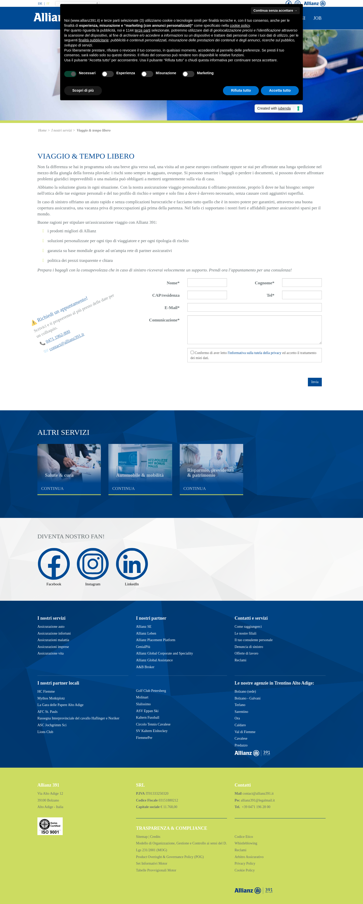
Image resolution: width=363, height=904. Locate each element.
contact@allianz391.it (258, 793)
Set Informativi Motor (151, 863)
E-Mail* (172, 307)
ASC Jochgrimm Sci (51, 725)
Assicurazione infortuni (54, 633)
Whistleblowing (246, 843)
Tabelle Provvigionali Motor (156, 870)
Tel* (271, 295)
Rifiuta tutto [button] (241, 90)
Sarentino (241, 712)
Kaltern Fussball (147, 717)
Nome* (173, 283)
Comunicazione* (164, 320)
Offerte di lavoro (246, 653)
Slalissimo (143, 704)
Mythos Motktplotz (51, 698)
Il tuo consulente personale (254, 640)
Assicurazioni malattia (53, 640)
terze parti (142, 30)
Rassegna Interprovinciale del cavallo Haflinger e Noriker (78, 718)
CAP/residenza (165, 295)
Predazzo (241, 745)
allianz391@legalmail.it (258, 800)
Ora (237, 718)
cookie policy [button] (240, 25)
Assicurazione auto (50, 627)
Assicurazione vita (50, 653)
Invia (315, 382)
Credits (155, 837)
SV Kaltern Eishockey (152, 731)
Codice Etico (244, 837)
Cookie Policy (245, 870)
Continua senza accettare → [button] (275, 10)
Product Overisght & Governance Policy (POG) (170, 857)
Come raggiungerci (248, 627)
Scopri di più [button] (83, 90)
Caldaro (240, 725)
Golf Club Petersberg (151, 691)
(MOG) (161, 850)
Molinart (142, 697)
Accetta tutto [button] (280, 90)
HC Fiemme (46, 691)
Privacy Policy (245, 863)
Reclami (240, 660)
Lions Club (45, 732)
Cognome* (264, 283)
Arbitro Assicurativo (249, 857)
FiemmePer (144, 738)
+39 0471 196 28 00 (255, 807)
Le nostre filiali (245, 633)
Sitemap (142, 837)
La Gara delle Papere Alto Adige (60, 705)
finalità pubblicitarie (94, 40)
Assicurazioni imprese (53, 647)
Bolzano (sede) (245, 691)
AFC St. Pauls (47, 712)
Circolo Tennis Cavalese (153, 724)
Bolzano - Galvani (248, 698)
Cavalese (241, 738)
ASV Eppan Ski (147, 711)
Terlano (240, 705)
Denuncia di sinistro (249, 647)
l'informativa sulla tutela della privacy (254, 353)
